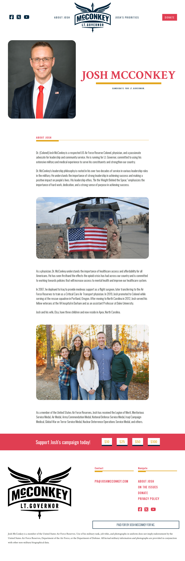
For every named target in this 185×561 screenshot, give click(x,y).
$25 (122, 441)
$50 (137, 441)
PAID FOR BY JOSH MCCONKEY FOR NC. (136, 525)
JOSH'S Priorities (127, 17)
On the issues (148, 487)
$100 (153, 441)
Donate (170, 17)
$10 (106, 441)
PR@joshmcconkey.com (111, 481)
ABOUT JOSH (62, 17)
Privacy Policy (148, 499)
